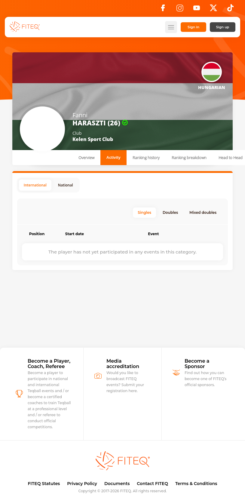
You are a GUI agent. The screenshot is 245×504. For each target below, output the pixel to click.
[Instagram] (179, 9)
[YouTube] (196, 9)
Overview (86, 157)
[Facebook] (163, 9)
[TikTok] (230, 9)
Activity (113, 157)
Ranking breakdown (189, 157)
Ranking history (146, 157)
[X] (213, 9)
